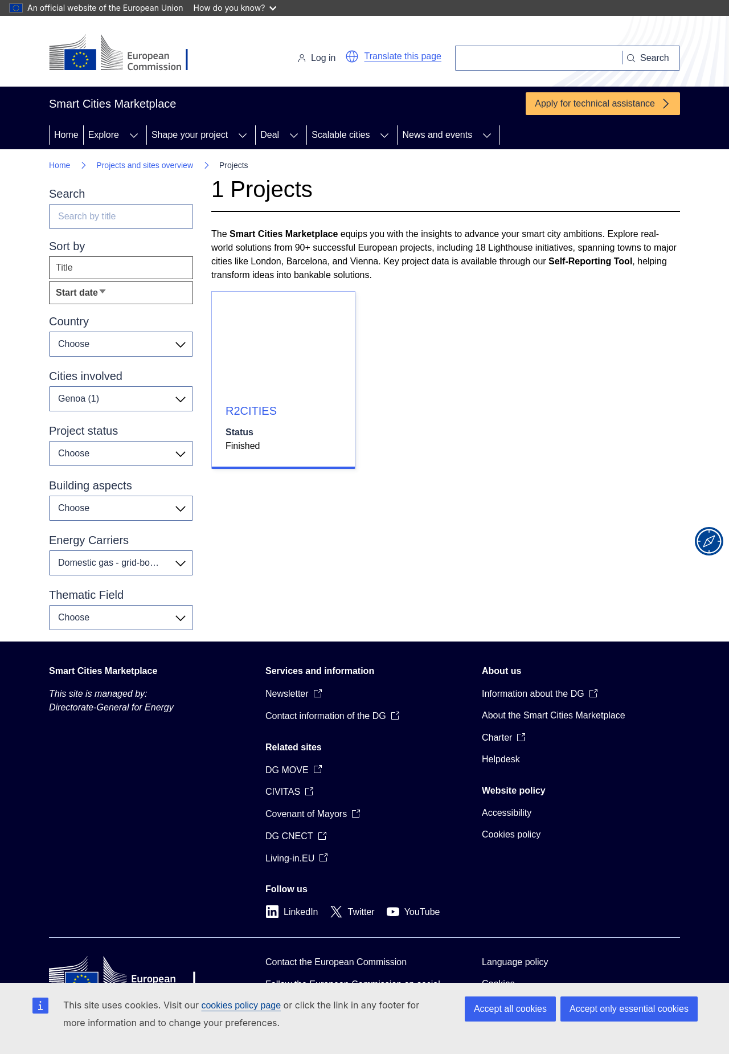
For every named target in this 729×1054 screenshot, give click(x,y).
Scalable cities (341, 135)
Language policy (515, 962)
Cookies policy (511, 834)
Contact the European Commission (336, 962)
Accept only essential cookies (629, 1009)
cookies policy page (241, 1005)
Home (66, 135)
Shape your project (189, 135)
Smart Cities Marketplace (103, 671)
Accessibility (506, 813)
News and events (437, 135)
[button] (352, 56)
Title (64, 267)
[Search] (539, 58)
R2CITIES (251, 411)
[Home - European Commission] (127, 53)
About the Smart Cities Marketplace (553, 715)
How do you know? (235, 8)
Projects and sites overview (144, 165)
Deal (269, 135)
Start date (99, 295)
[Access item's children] (133, 135)
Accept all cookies (510, 1009)
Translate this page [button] (402, 56)
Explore (103, 135)
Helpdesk (501, 759)
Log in (316, 58)
